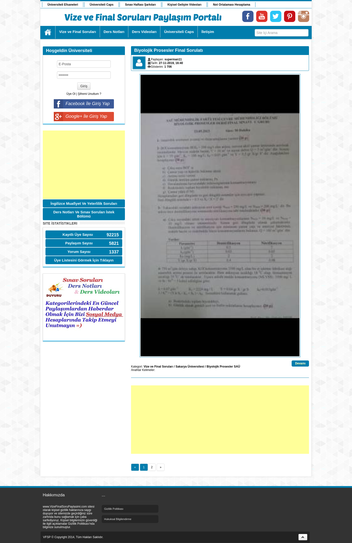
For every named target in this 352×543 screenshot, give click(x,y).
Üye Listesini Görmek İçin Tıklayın (83, 260)
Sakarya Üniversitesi (190, 366)
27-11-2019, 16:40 (171, 63)
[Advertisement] (84, 164)
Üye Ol (71, 94)
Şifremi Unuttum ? (89, 94)
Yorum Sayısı (78, 252)
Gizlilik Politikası (113, 508)
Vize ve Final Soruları (158, 366)
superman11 (173, 59)
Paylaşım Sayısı (79, 243)
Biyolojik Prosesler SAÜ (223, 366)
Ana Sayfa (48, 32)
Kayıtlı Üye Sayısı (78, 234)
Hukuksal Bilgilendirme (117, 519)
